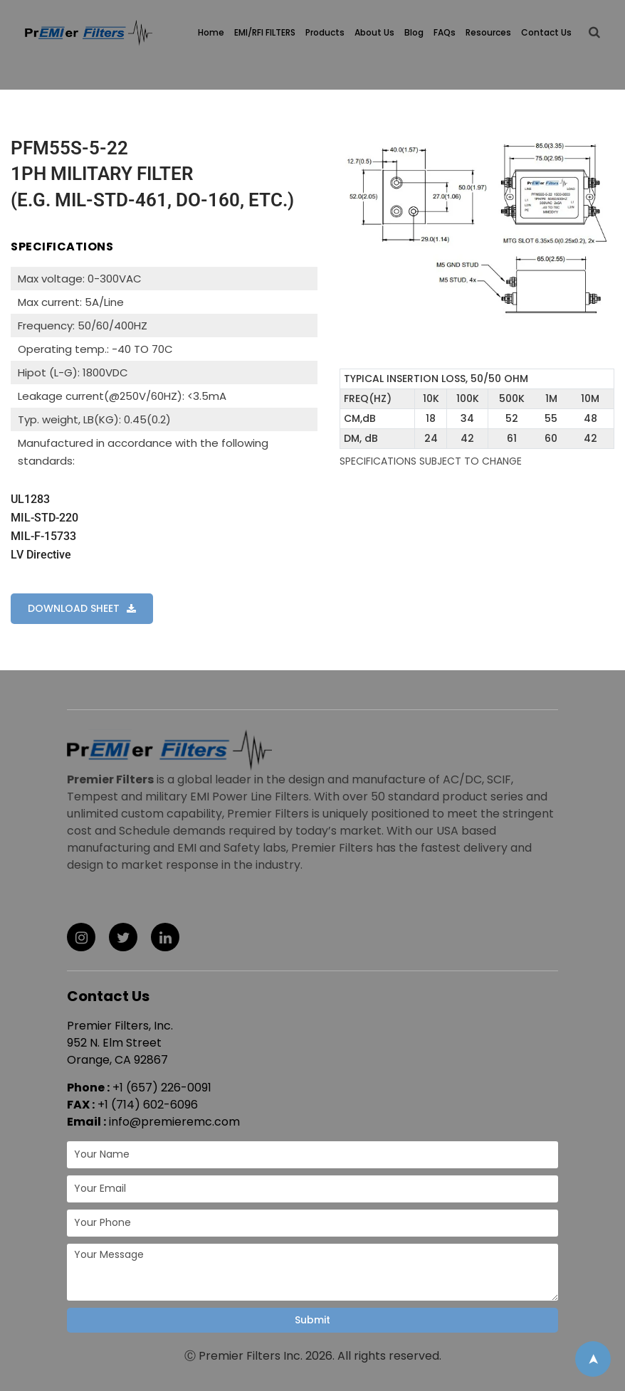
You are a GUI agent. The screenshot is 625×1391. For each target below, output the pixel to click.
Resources (488, 32)
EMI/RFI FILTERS (264, 32)
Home (211, 32)
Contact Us (546, 32)
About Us (374, 32)
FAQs (445, 32)
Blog (414, 32)
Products (325, 32)
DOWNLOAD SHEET (74, 608)
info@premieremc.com (174, 1122)
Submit (312, 1320)
